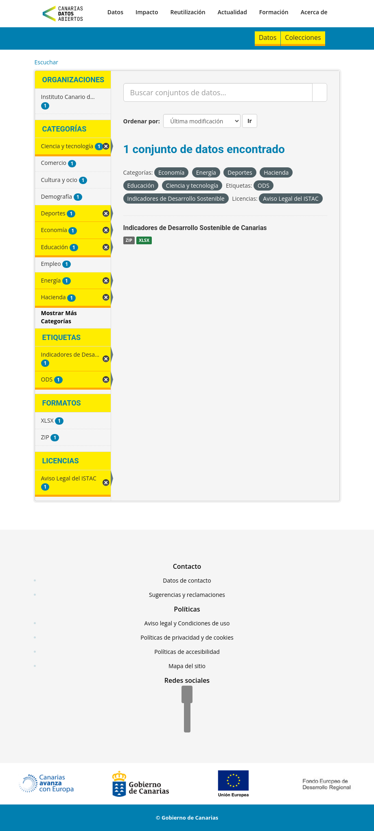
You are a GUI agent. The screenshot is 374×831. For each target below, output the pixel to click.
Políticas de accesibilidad (187, 652)
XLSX (144, 240)
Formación (274, 12)
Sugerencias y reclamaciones (187, 595)
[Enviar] (319, 92)
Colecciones (303, 37)
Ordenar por (140, 121)
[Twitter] (187, 709)
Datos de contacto (187, 580)
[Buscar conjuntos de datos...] (218, 92)
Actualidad (232, 12)
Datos (115, 12)
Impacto (147, 12)
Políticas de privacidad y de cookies (186, 637)
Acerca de (314, 12)
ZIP (129, 240)
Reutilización (187, 12)
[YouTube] (187, 724)
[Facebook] (187, 695)
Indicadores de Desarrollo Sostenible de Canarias (195, 228)
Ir (249, 121)
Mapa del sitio (187, 666)
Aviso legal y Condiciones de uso (187, 623)
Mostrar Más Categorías (59, 317)
